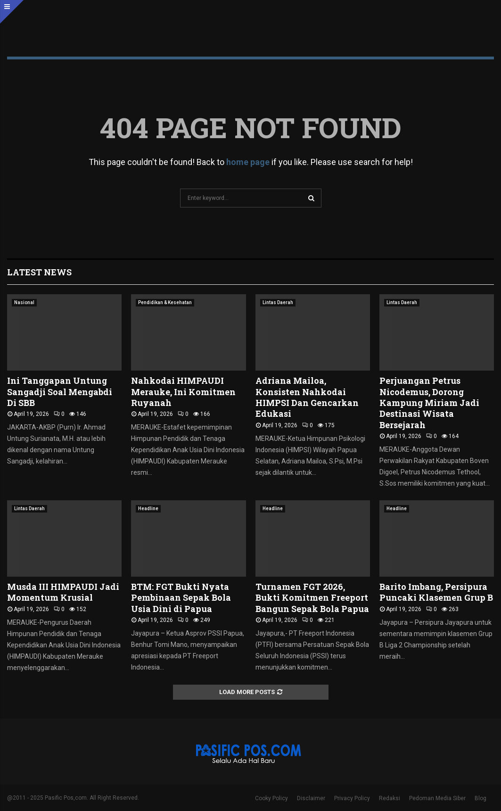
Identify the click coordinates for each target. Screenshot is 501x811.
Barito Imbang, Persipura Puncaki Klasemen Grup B (436, 592)
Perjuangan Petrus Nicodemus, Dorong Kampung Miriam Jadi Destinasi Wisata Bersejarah (429, 402)
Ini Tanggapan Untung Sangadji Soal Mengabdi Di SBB (59, 391)
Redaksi (389, 798)
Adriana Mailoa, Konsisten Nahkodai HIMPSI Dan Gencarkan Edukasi (307, 397)
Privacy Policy (352, 798)
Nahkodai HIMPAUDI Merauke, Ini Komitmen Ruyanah (183, 391)
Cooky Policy (271, 798)
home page (248, 162)
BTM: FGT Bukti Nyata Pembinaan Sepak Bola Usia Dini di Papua (181, 597)
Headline (148, 508)
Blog (480, 798)
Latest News (39, 272)
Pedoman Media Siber (437, 798)
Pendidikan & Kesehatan (165, 302)
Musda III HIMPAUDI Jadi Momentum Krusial (63, 592)
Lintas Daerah (278, 302)
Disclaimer (311, 798)
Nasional (24, 302)
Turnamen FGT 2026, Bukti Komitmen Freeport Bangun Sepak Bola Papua (312, 597)
